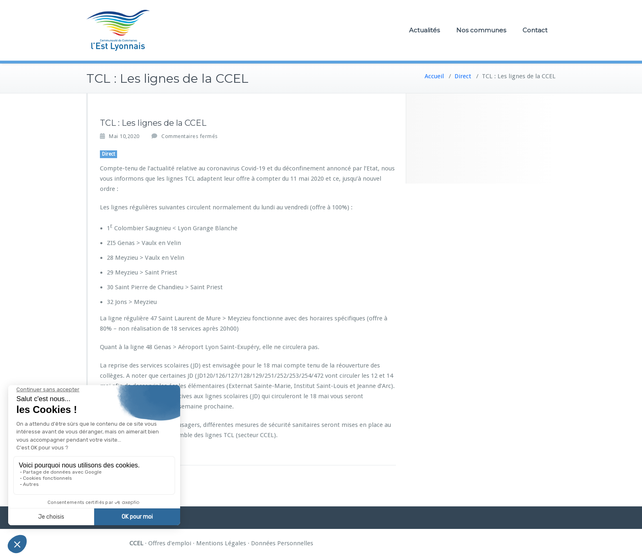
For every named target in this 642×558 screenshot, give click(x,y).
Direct (462, 76)
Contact (534, 30)
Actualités (424, 30)
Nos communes (481, 30)
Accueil (434, 76)
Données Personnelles (282, 543)
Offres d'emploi (169, 543)
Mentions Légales (221, 543)
